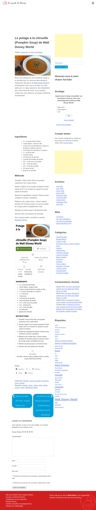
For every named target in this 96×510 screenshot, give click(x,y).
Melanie (40, 52)
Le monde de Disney (17, 2)
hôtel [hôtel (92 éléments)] (56, 360)
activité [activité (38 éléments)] (56, 325)
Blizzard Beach (61, 239)
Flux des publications (63, 219)
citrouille (24, 385)
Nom (14, 461)
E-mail (14, 466)
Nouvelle (59, 262)
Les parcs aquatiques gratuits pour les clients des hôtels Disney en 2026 (68, 289)
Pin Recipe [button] (41, 249)
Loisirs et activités (35, 381)
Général (25, 381)
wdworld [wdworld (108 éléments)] (58, 405)
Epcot (58, 246)
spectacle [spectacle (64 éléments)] (57, 389)
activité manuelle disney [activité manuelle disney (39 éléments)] (60, 327)
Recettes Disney (21, 220)
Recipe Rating (16, 432)
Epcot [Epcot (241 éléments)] (57, 351)
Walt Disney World (41, 83)
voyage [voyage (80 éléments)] (57, 396)
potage (45, 385)
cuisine (35, 385)
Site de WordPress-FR (63, 223)
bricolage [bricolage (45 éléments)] (57, 332)
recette (17, 387)
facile (40, 385)
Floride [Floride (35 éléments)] (56, 355)
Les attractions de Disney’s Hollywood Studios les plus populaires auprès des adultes (42, 405)
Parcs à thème (19, 383)
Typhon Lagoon (61, 268)
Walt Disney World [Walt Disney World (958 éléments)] (66, 399)
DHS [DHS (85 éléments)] (56, 336)
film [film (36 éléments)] (55, 353)
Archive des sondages (63, 124)
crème (30, 385)
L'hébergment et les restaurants (16, 499)
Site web (15, 471)
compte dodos (68, 143)
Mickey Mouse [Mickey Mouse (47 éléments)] (58, 368)
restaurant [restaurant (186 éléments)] (59, 387)
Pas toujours (62, 109)
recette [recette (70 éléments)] (57, 382)
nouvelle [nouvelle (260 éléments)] (59, 375)
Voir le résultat (69, 120)
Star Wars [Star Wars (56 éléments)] (57, 391)
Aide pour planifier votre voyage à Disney (19, 495)
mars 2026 (59, 188)
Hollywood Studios (62, 253)
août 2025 (59, 204)
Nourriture (45, 381)
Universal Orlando (62, 273)
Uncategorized (61, 271)
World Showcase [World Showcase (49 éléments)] (59, 407)
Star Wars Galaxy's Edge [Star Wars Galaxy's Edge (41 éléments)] (61, 394)
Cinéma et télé (61, 241)
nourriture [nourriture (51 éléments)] (57, 372)
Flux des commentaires (64, 221)
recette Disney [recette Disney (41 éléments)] (58, 384)
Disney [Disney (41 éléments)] (56, 338)
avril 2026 (59, 186)
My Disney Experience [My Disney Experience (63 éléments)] (61, 370)
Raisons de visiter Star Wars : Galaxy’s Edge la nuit (23, 400)
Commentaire (17, 436)
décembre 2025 (61, 195)
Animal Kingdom (61, 237)
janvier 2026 (60, 193)
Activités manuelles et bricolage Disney (19, 504)
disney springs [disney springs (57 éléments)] (59, 346)
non (59, 112)
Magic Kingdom (61, 257)
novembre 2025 (61, 197)
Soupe (22, 387)
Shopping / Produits (62, 266)
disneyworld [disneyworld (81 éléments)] (58, 348)
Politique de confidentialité (14, 506)
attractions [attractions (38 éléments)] (57, 329)
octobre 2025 (60, 200)
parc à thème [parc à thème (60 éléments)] (58, 377)
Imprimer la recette (24, 249)
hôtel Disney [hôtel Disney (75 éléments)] (59, 362)
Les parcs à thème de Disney (15, 497)
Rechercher (59, 67)
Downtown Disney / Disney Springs (68, 244)
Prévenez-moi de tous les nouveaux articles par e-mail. (32, 483)
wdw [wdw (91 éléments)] (56, 402)
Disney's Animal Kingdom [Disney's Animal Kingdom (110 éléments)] (64, 341)
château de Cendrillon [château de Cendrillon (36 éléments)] (60, 334)
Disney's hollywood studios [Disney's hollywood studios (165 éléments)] (65, 343)
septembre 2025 (61, 202)
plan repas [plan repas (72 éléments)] (58, 380)
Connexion (59, 217)
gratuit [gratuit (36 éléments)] (56, 358)
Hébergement (60, 250)
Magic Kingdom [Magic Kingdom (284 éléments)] (62, 365)
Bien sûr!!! (61, 107)
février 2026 (60, 191)
